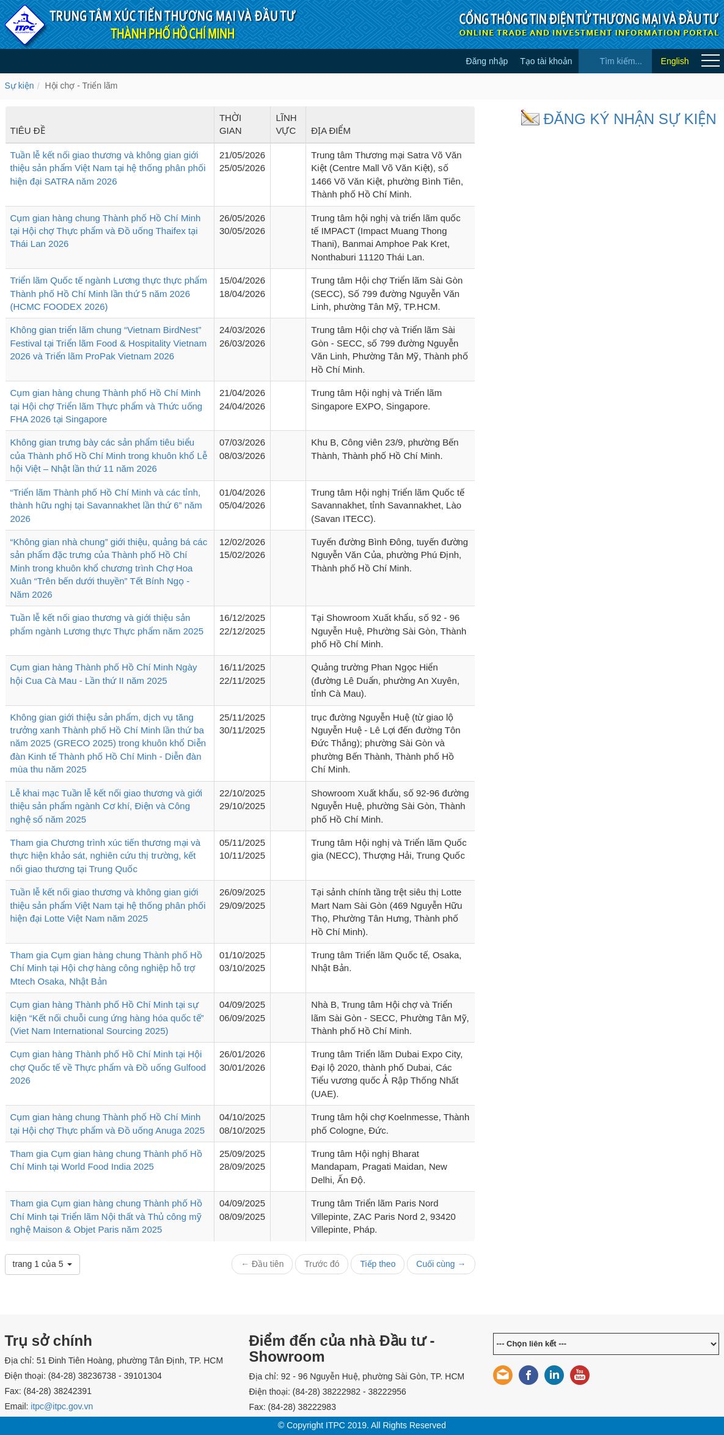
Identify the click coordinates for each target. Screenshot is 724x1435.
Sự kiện (19, 85)
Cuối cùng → (441, 1264)
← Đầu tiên (262, 1264)
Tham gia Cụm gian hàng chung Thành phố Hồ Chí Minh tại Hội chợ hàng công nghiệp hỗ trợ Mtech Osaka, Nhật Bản (106, 968)
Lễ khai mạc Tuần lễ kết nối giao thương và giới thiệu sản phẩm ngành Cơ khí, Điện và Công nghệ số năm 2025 (106, 806)
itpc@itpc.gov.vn (62, 1406)
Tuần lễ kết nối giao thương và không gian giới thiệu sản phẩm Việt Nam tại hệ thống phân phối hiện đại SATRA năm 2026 (108, 168)
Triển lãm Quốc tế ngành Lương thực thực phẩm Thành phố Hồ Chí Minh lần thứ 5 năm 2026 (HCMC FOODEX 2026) (108, 293)
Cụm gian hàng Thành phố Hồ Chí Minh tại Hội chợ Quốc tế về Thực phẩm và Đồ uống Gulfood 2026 (108, 1067)
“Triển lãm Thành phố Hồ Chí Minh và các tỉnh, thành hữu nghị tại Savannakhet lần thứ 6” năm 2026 (106, 505)
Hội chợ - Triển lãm (81, 85)
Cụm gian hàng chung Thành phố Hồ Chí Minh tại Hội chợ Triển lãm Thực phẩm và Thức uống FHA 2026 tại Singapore (106, 405)
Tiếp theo (377, 1264)
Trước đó (321, 1264)
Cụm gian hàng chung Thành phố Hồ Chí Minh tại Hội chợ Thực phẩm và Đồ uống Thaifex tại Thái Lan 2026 (105, 231)
